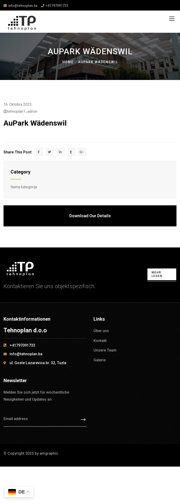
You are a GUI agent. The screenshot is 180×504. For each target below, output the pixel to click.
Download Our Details (90, 215)
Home (68, 62)
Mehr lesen (157, 274)
